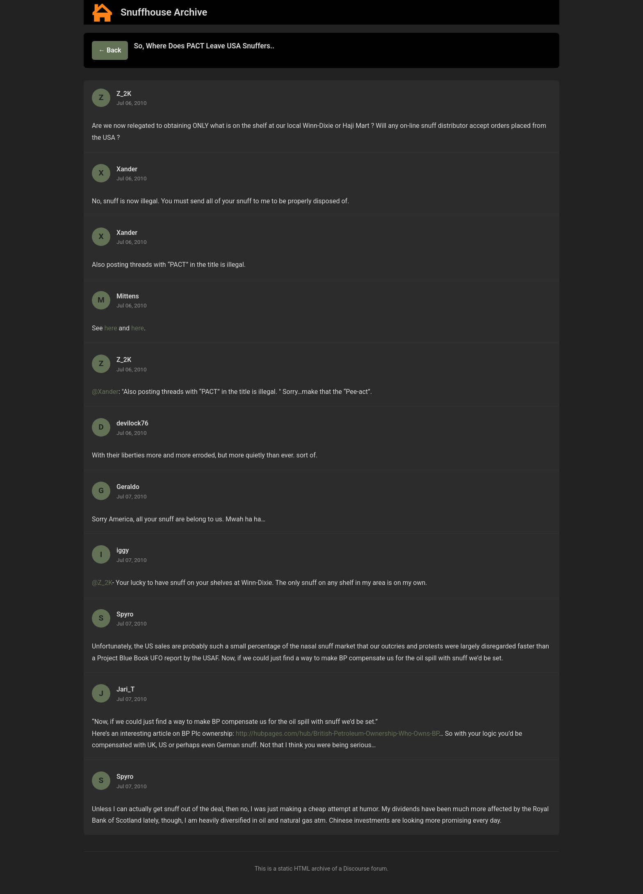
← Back (109, 50)
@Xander (105, 392)
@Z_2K (102, 583)
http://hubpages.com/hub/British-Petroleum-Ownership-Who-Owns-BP (337, 733)
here (110, 328)
